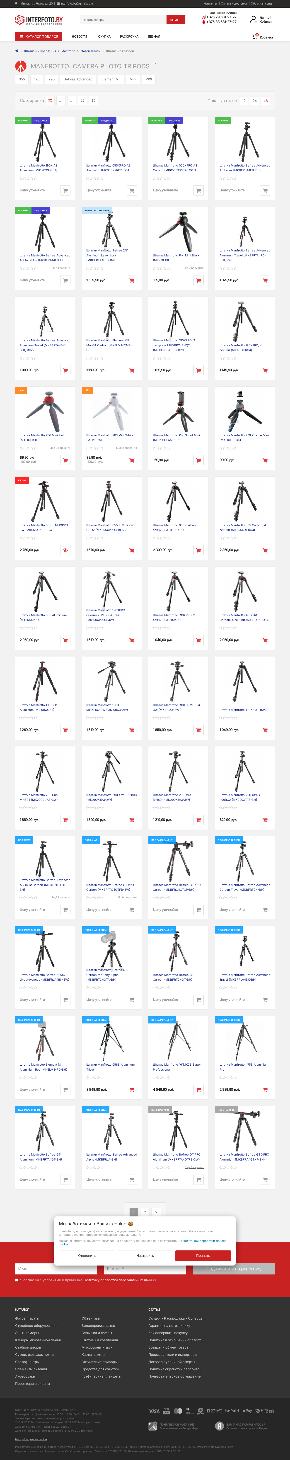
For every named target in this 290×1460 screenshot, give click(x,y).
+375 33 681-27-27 (219, 22)
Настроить (145, 1255)
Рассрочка (129, 36)
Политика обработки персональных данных (178, 1369)
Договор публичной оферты (171, 1362)
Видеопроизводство (98, 1325)
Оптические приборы (99, 1362)
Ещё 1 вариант (61, 268)
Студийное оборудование (36, 1325)
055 (22, 79)
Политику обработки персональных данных (120, 1280)
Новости (79, 36)
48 (265, 101)
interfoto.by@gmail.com (75, 3)
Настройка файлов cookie (31, 1439)
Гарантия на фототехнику (169, 1325)
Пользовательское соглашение (174, 1376)
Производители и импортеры (172, 1354)
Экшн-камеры (27, 1333)
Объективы (91, 1318)
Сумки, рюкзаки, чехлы (34, 1354)
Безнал (154, 36)
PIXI (149, 79)
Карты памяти (93, 1354)
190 (36, 79)
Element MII (111, 79)
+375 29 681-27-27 (219, 17)
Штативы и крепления (100, 1340)
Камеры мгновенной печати (38, 1340)
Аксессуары (25, 1376)
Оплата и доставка (234, 3)
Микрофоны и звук (97, 1347)
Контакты (210, 3)
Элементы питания (31, 1369)
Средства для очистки (100, 1369)
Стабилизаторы (28, 1347)
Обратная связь (262, 3)
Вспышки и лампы (97, 1333)
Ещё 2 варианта (193, 268)
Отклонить (87, 1255)
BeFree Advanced (78, 79)
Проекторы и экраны (32, 1383)
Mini (133, 79)
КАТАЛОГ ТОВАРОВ (42, 36)
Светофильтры (27, 1362)
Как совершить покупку (168, 1333)
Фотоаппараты (27, 1318)
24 (255, 101)
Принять (203, 1255)
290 (51, 79)
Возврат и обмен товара (168, 1347)
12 (244, 101)
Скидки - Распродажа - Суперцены (177, 1318)
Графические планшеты (101, 1376)
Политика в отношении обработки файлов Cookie (178, 1340)
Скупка (104, 36)
